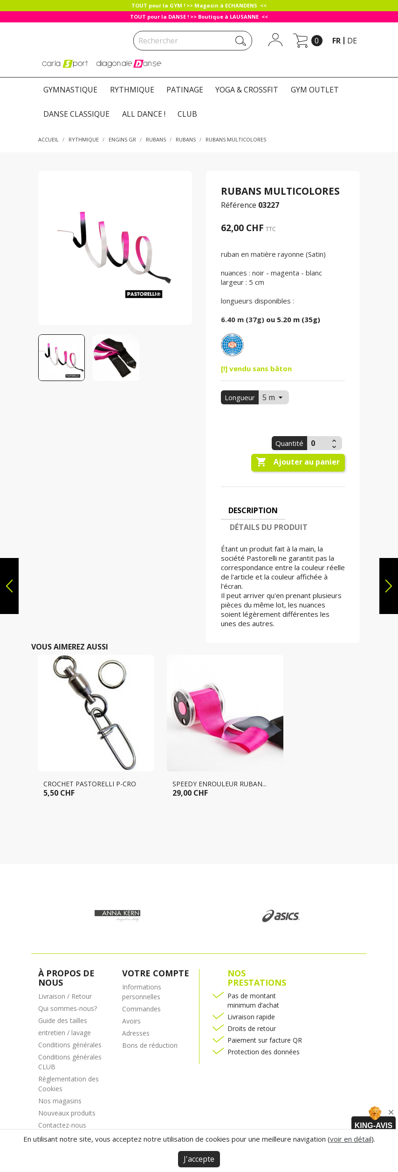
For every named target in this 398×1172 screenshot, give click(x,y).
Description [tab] (253, 510)
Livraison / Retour (65, 996)
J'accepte (199, 1159)
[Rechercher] (192, 40)
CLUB (187, 114)
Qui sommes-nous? (67, 1008)
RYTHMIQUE (132, 90)
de (352, 40)
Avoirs (131, 1021)
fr (336, 40)
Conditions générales (70, 1044)
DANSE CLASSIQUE (76, 114)
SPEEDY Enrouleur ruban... (219, 783)
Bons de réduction (150, 1045)
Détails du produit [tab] (269, 527)
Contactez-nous (62, 1125)
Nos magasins (60, 1100)
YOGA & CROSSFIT (246, 90)
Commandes (141, 1008)
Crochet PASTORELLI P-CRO (89, 783)
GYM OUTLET (315, 90)
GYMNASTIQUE (70, 90)
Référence (238, 205)
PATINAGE (184, 90)
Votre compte (155, 973)
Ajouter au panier (298, 462)
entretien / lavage (64, 1032)
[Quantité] (318, 443)
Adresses (136, 1033)
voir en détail (350, 1139)
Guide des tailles (62, 1020)
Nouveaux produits (67, 1112)
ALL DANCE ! (143, 114)
